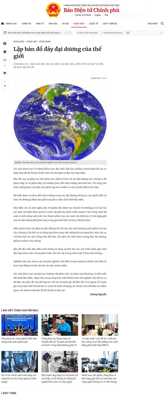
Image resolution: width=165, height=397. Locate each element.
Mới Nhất (153, 23)
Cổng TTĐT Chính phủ (87, 33)
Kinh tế (40, 23)
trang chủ (9, 23)
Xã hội (65, 23)
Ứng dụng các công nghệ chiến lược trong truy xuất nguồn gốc (19, 340)
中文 (106, 15)
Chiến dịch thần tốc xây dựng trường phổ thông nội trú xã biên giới (35, 32)
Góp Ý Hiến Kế (110, 23)
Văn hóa (53, 23)
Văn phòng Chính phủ (112, 33)
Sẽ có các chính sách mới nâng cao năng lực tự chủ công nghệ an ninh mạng (18, 378)
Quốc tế (93, 23)
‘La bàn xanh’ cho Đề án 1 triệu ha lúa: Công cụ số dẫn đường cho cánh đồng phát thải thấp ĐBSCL (100, 341)
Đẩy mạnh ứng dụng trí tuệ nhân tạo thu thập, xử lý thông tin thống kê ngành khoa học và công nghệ (60, 378)
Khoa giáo (79, 23)
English (98, 15)
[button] (65, 32)
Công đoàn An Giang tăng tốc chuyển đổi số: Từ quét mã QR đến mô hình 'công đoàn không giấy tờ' (59, 341)
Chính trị (26, 23)
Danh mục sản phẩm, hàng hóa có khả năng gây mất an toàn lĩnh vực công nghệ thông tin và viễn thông (99, 378)
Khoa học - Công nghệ (38, 41)
